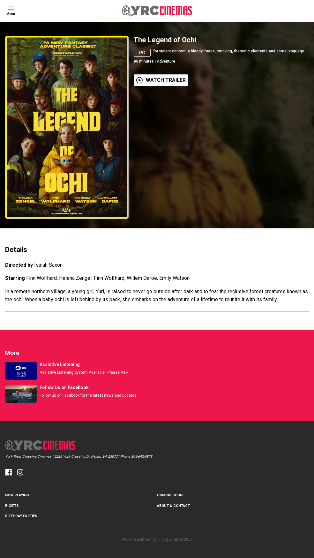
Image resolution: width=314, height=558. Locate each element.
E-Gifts (12, 506)
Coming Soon (170, 495)
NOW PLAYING (17, 495)
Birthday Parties (21, 516)
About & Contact (173, 506)
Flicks (164, 539)
